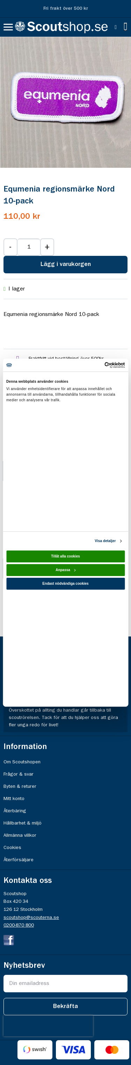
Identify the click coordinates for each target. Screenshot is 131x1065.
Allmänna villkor (19, 835)
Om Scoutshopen (22, 762)
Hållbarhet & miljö (22, 823)
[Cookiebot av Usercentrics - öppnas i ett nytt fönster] (95, 365)
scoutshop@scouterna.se (31, 917)
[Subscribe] (65, 1006)
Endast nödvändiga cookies (65, 583)
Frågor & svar (18, 774)
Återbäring (14, 811)
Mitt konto (13, 799)
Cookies (12, 847)
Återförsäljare (18, 860)
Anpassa (66, 570)
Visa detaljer (105, 541)
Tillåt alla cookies (65, 556)
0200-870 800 (18, 925)
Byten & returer (19, 786)
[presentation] (48, 1025)
